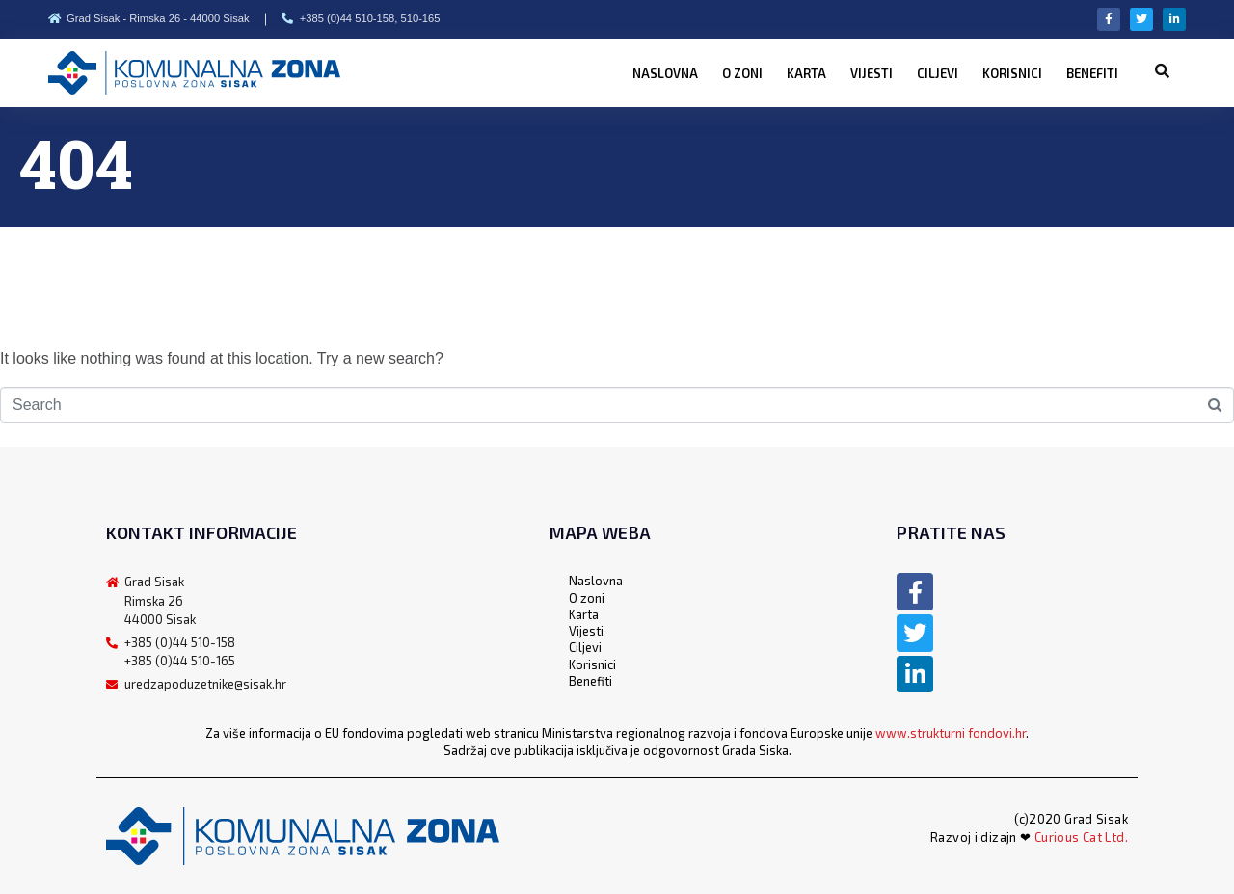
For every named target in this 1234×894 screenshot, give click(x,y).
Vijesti (871, 73)
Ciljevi (937, 73)
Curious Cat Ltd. (1081, 837)
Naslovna (665, 73)
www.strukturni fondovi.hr (950, 733)
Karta (806, 73)
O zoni (742, 73)
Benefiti (1092, 73)
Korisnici (1012, 73)
